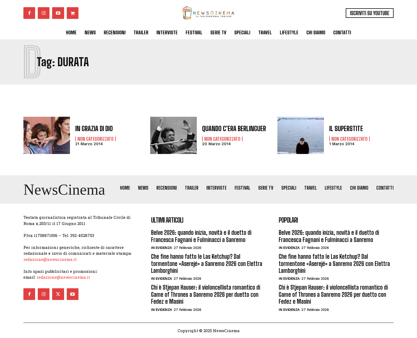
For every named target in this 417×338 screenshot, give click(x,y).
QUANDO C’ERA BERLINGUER (234, 128)
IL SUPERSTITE (346, 128)
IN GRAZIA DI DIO (94, 128)
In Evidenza (161, 248)
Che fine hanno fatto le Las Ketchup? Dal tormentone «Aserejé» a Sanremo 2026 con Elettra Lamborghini (206, 263)
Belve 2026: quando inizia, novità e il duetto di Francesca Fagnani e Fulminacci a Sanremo (201, 236)
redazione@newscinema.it (50, 259)
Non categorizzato (95, 138)
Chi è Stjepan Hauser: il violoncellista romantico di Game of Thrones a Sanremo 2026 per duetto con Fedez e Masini (205, 294)
